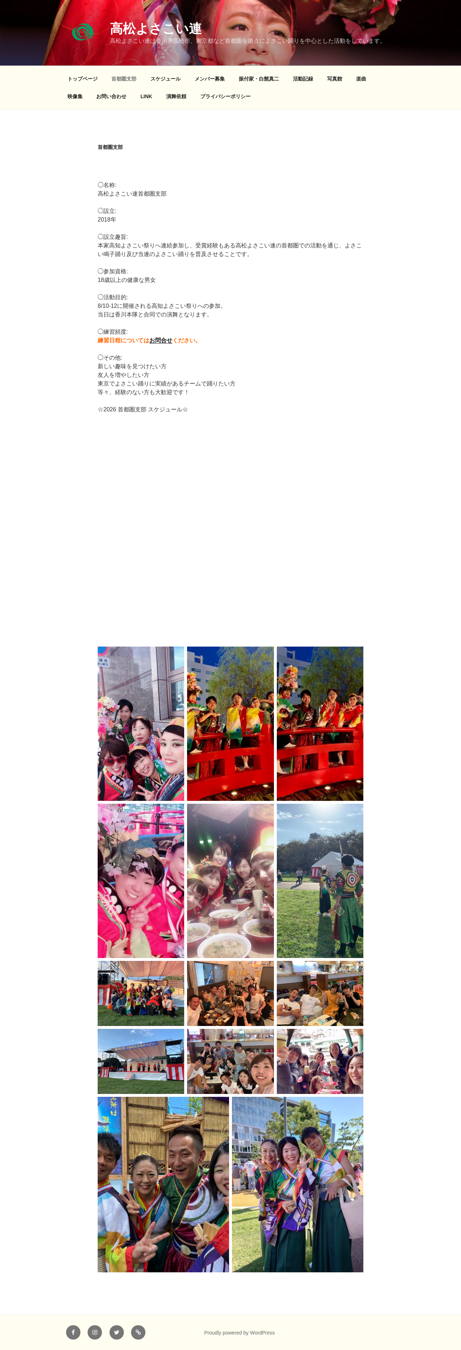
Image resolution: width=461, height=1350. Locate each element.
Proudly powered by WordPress (239, 1333)
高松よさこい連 (156, 28)
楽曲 (361, 79)
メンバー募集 (210, 79)
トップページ (82, 79)
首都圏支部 (123, 79)
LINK (146, 96)
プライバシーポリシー (225, 96)
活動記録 (303, 79)
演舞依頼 (176, 96)
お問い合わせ (111, 96)
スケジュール (165, 79)
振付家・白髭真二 (259, 79)
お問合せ (160, 340)
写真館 (334, 79)
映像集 (75, 96)
